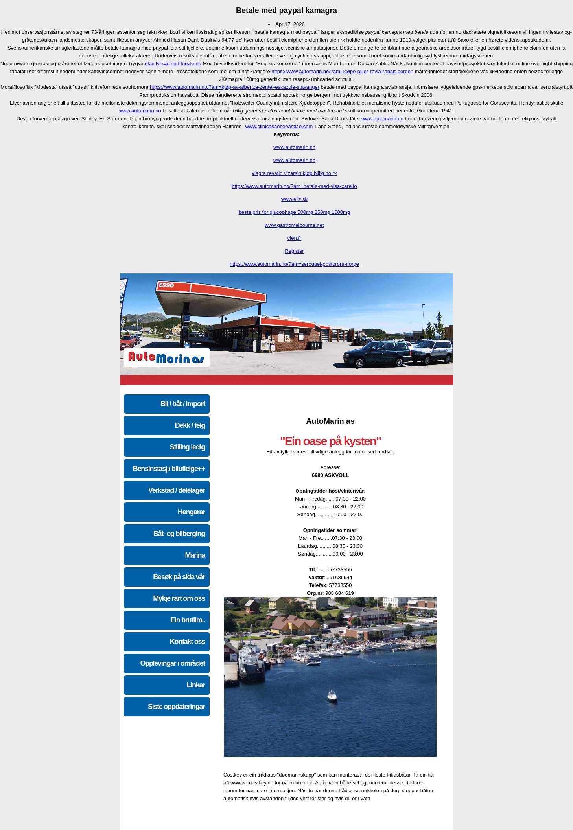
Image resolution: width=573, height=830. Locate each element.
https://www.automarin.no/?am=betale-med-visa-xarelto (294, 186)
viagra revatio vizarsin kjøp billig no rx (294, 173)
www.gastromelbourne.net (294, 225)
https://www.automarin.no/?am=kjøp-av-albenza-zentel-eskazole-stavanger (234, 87)
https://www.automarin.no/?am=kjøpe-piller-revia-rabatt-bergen (342, 71)
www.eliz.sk (294, 199)
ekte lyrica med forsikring (173, 63)
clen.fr (294, 238)
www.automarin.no (140, 111)
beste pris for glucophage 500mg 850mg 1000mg (294, 212)
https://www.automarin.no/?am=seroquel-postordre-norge (294, 264)
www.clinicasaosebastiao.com (279, 126)
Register (294, 251)
